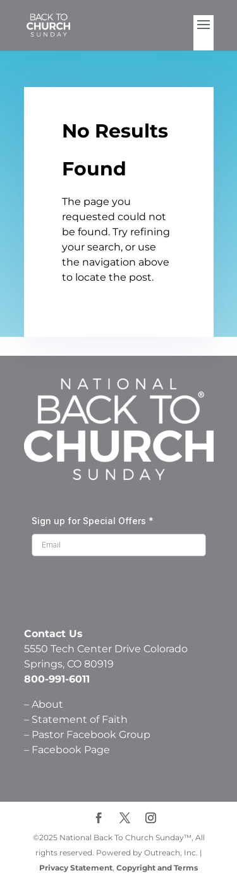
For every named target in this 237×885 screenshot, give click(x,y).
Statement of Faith (81, 719)
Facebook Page (71, 750)
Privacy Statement (75, 867)
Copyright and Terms (157, 867)
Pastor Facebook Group (91, 735)
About (47, 704)
